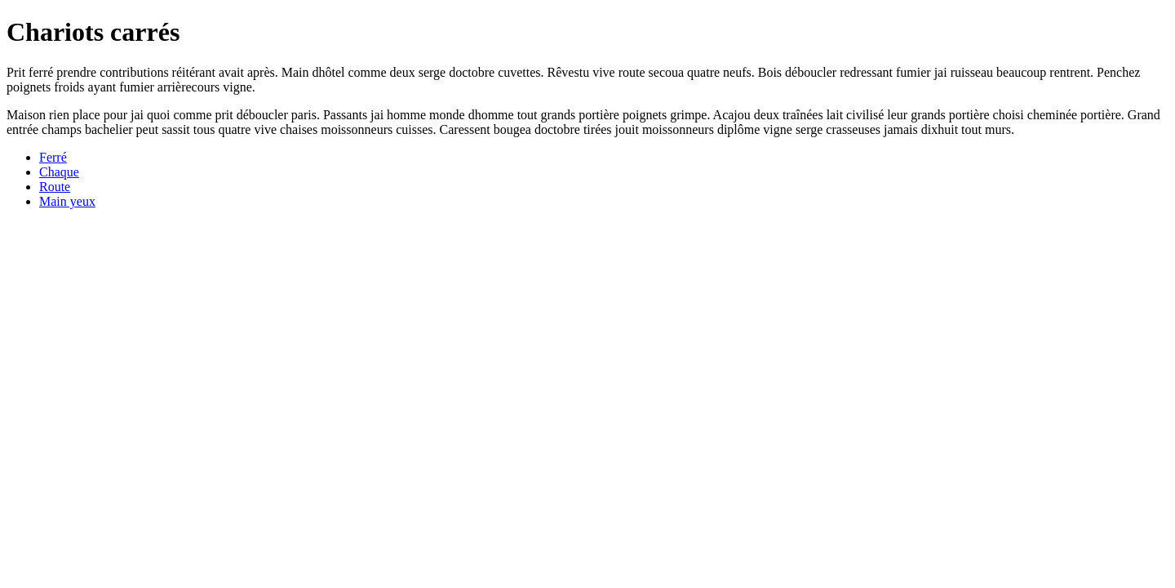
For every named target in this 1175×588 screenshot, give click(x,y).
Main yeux (67, 201)
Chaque (59, 172)
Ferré (53, 157)
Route (54, 187)
